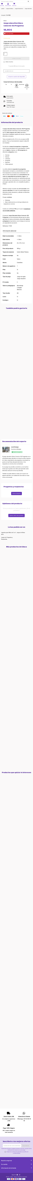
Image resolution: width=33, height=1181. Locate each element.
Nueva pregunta (16, 493)
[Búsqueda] (15, 1)
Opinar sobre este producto (16, 515)
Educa (5, 21)
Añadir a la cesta (16, 58)
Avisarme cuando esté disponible (16, 76)
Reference (5, 226)
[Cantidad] (5, 54)
